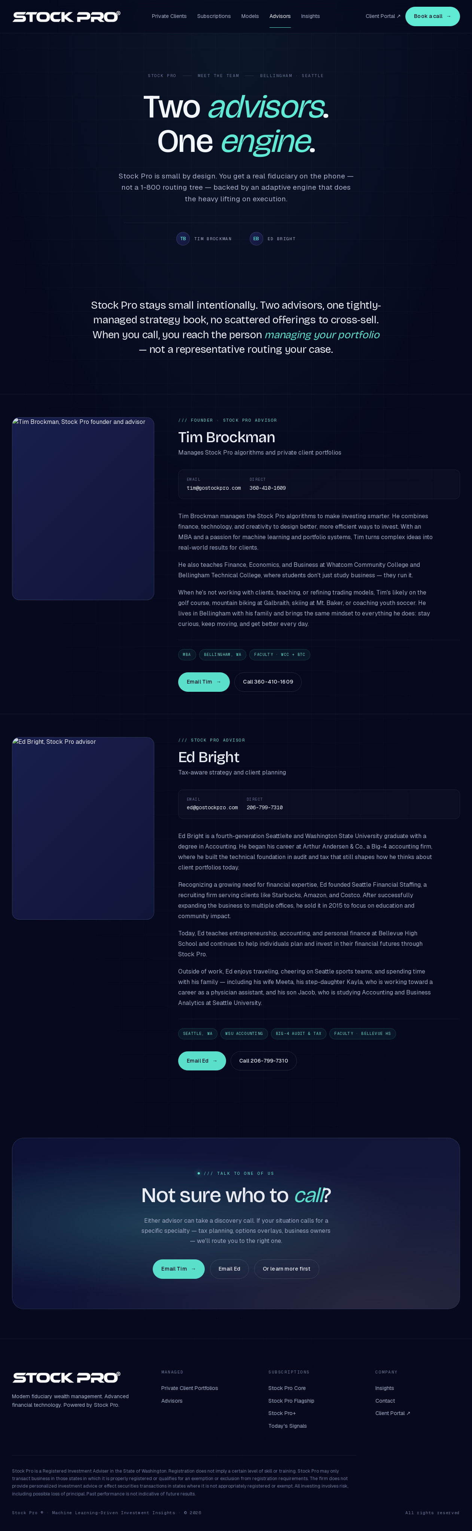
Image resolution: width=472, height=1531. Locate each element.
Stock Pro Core (287, 1388)
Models (250, 16)
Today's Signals (287, 1425)
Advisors (280, 16)
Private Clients (169, 16)
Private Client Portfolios (189, 1388)
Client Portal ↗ (383, 16)
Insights (310, 16)
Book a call (432, 16)
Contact (385, 1400)
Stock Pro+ (282, 1413)
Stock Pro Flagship (291, 1400)
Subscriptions (214, 16)
